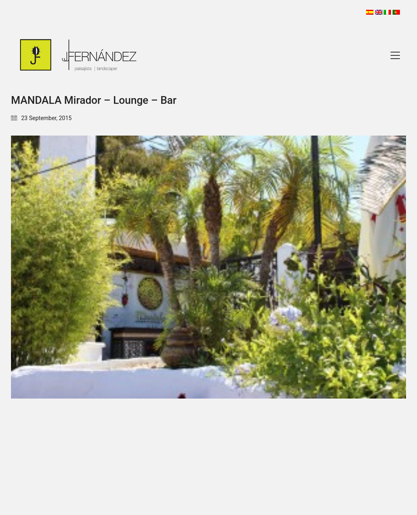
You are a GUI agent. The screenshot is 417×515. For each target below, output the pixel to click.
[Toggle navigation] (395, 55)
